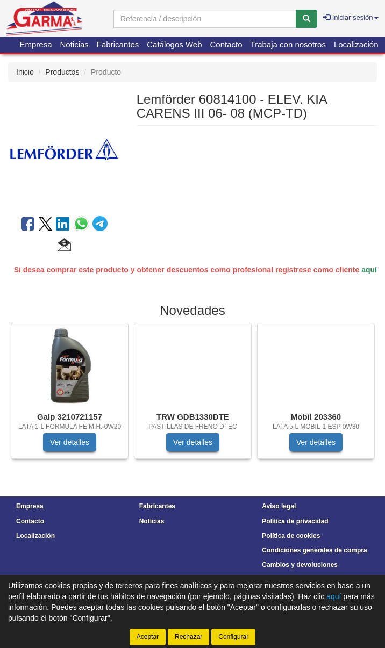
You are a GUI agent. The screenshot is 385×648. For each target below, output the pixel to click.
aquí (369, 269)
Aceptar (148, 636)
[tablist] (192, 396)
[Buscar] (306, 19)
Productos (62, 72)
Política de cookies (291, 535)
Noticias (74, 44)
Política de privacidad (295, 521)
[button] (64, 246)
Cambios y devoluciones (300, 564)
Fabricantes (118, 44)
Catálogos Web (174, 44)
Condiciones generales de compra (314, 550)
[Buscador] (204, 19)
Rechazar (188, 636)
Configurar (233, 636)
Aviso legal (279, 506)
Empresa (35, 44)
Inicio (25, 72)
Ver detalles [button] (69, 442)
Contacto (226, 44)
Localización (356, 44)
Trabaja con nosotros (288, 44)
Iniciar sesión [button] (350, 17)
